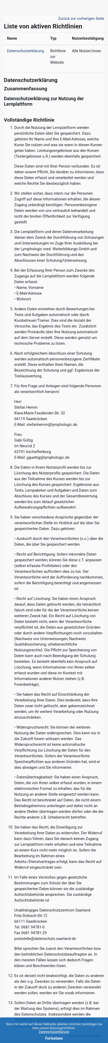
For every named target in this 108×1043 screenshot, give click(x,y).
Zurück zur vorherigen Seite (81, 18)
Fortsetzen (54, 1038)
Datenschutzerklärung (54, 1032)
